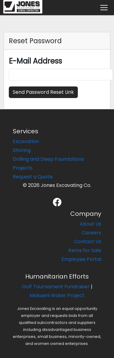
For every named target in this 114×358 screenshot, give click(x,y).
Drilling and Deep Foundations (48, 159)
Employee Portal (81, 259)
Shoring (22, 150)
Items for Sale (84, 250)
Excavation (26, 141)
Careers (91, 232)
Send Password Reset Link (43, 92)
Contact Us (87, 241)
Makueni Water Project (57, 295)
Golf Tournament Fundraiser (56, 286)
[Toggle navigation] (103, 8)
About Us (90, 223)
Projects (23, 167)
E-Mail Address (35, 61)
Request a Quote (33, 176)
